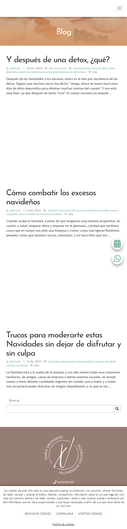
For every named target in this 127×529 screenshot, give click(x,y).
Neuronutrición (57, 68)
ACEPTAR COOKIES (90, 513)
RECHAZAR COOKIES (38, 513)
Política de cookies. (63, 524)
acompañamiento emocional (42, 72)
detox (105, 68)
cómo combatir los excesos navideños (40, 214)
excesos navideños (87, 210)
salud (22, 72)
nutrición (96, 68)
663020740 (63, 482)
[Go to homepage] (2, 8)
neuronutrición (81, 68)
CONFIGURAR (64, 513)
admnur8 (15, 68)
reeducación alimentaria (72, 72)
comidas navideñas (105, 361)
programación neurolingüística (76, 361)
